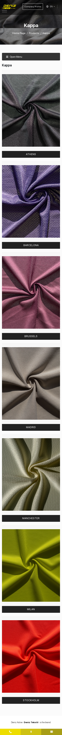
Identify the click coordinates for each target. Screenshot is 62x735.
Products (34, 33)
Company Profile (32, 6)
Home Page (18, 33)
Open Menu (14, 56)
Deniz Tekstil (31, 722)
